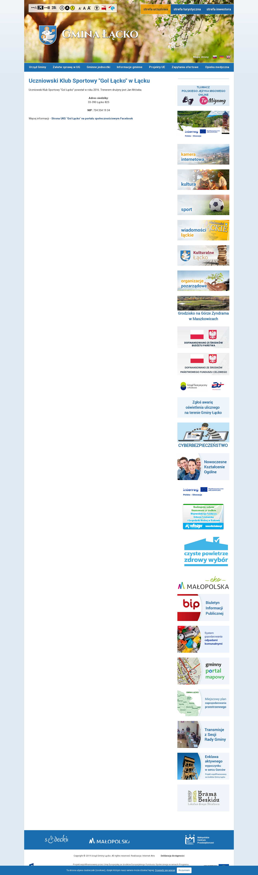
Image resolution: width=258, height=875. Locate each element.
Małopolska (128, 838)
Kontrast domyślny (62, 8)
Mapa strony (201, 57)
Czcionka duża (89, 8)
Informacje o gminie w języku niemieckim (221, 57)
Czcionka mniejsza (80, 8)
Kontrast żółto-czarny (72, 8)
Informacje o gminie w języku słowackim (215, 57)
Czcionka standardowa (85, 8)
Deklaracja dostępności (172, 855)
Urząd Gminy (37, 66)
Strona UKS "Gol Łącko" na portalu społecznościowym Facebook (92, 117)
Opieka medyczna (218, 66)
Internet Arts (148, 855)
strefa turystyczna (187, 9)
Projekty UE (157, 66)
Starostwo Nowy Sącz (62, 839)
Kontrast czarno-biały (67, 8)
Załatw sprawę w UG (66, 66)
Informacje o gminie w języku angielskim (228, 57)
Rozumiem (184, 870)
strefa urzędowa (156, 9)
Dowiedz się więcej (165, 870)
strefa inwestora (219, 9)
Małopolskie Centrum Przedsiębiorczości (193, 839)
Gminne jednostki (98, 66)
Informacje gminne (129, 66)
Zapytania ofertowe (185, 66)
